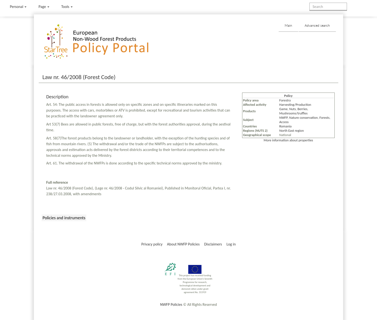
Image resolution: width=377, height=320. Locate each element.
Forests (325, 117)
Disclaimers (213, 244)
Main (288, 25)
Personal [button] (18, 6)
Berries (302, 109)
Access (284, 122)
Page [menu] (43, 6)
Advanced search (317, 25)
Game (283, 109)
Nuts (292, 109)
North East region (291, 130)
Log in (231, 244)
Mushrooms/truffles (293, 113)
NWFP (283, 117)
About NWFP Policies (183, 244)
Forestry (285, 100)
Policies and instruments (64, 217)
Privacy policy (152, 244)
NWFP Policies (171, 304)
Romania (285, 126)
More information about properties (288, 140)
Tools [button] (67, 6)
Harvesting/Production (295, 104)
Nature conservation (303, 117)
